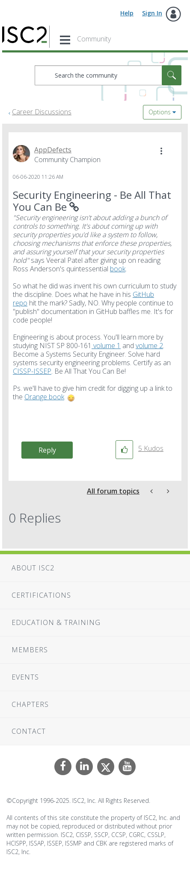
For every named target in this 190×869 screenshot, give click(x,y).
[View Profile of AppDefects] (52, 149)
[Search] (108, 75)
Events (25, 677)
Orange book (44, 396)
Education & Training (56, 622)
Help (127, 13)
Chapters (30, 704)
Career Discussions (41, 111)
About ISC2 (33, 568)
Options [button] (159, 112)
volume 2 (149, 345)
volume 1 (106, 345)
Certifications (41, 595)
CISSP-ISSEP (32, 371)
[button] (161, 151)
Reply (47, 450)
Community (94, 39)
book (117, 268)
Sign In (152, 13)
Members (30, 649)
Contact (29, 731)
